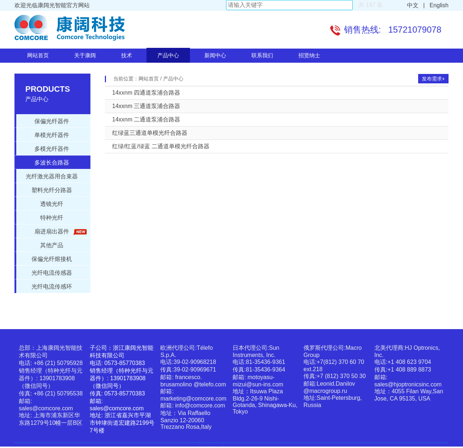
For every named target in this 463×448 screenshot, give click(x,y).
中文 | (416, 5)
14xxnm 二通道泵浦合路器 (146, 119)
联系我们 (262, 55)
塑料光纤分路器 (51, 190)
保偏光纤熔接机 (51, 259)
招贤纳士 (309, 55)
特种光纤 (51, 218)
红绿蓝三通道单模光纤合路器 (149, 133)
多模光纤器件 (51, 149)
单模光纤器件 (51, 135)
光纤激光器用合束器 (52, 176)
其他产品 (51, 245)
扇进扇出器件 (59, 232)
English (437, 5)
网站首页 (38, 55)
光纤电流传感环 (51, 286)
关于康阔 (85, 55)
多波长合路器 (51, 162)
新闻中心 (215, 55)
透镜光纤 (51, 204)
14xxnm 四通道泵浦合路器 (146, 93)
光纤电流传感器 (51, 273)
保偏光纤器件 (51, 121)
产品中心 (168, 55)
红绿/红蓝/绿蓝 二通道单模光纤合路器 (160, 146)
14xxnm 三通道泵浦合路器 (146, 106)
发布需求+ (433, 79)
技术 (126, 55)
